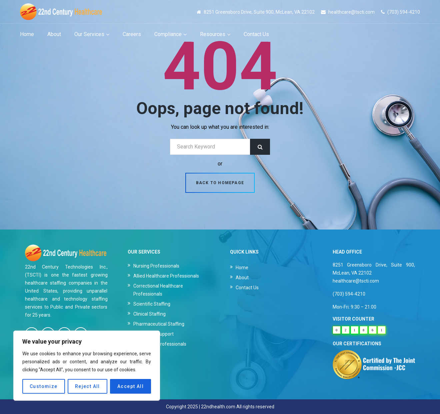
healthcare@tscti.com (351, 12)
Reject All (87, 386)
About (242, 277)
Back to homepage (220, 182)
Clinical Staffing (149, 314)
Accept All (130, 386)
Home (242, 267)
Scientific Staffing (151, 304)
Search (260, 147)
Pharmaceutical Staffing (158, 324)
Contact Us (247, 287)
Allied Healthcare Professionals (166, 276)
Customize (44, 386)
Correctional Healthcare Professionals (158, 290)
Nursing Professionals (156, 266)
